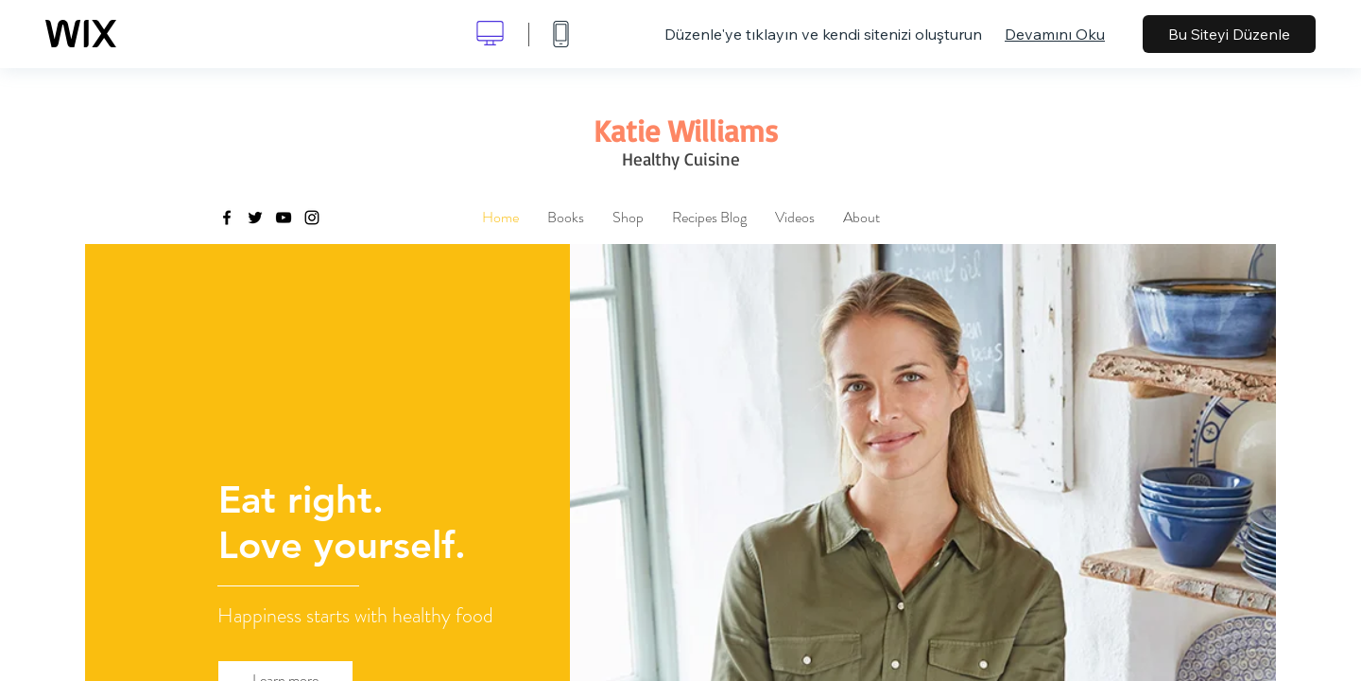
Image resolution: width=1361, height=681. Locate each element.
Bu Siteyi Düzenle (1229, 34)
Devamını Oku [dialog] (1055, 34)
